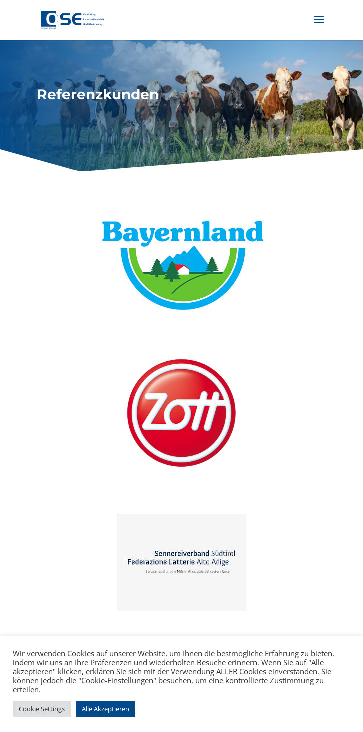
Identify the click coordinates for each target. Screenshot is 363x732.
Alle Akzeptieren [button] (105, 708)
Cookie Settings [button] (42, 708)
